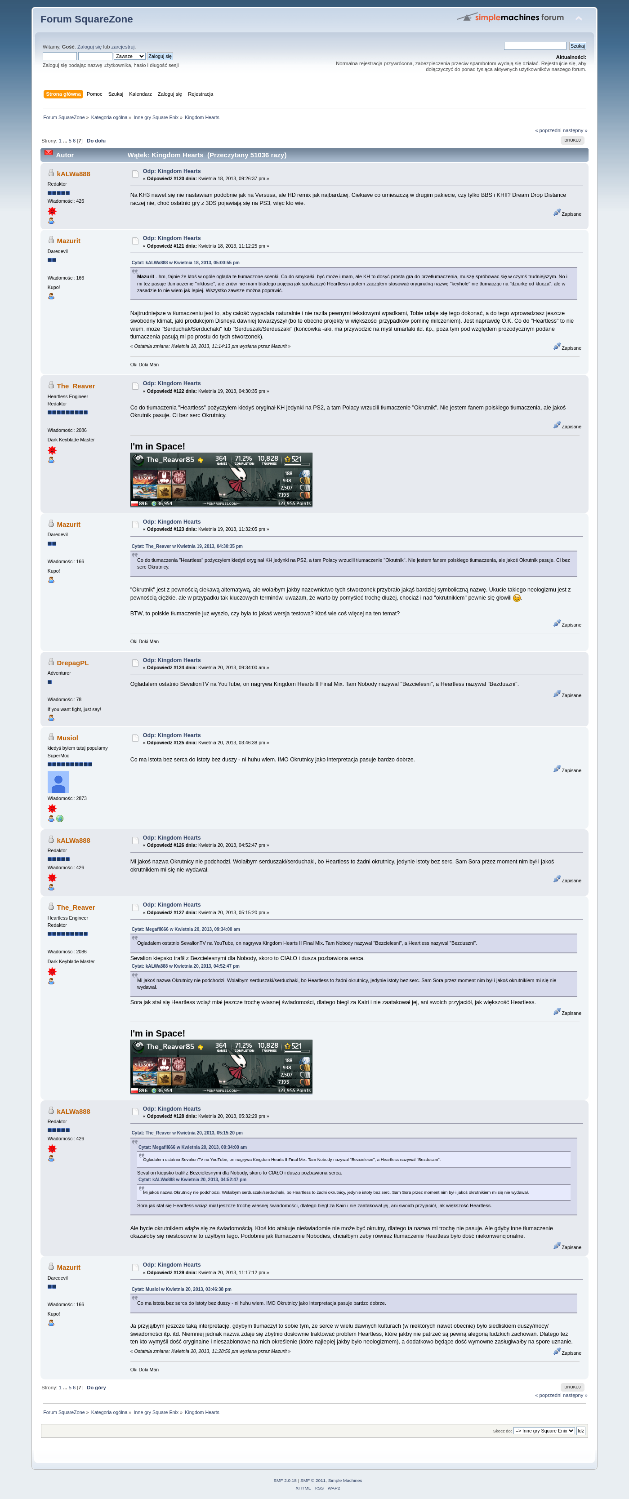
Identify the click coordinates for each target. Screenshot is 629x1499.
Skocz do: (502, 1430)
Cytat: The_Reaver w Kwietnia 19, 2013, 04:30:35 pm (187, 546)
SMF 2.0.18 (285, 1480)
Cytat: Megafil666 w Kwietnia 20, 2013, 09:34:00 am (186, 929)
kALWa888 (73, 174)
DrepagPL (73, 663)
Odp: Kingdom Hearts (172, 171)
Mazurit (68, 241)
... (65, 140)
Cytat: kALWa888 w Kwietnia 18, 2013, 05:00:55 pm (186, 262)
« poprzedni (548, 130)
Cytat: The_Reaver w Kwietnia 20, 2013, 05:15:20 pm (187, 1132)
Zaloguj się (89, 46)
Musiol (67, 738)
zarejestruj (123, 46)
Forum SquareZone (86, 19)
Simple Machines (345, 1480)
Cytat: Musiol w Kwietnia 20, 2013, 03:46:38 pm (182, 1289)
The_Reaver (76, 386)
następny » (575, 130)
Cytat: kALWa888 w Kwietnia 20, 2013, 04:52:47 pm (186, 966)
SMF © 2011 (313, 1480)
